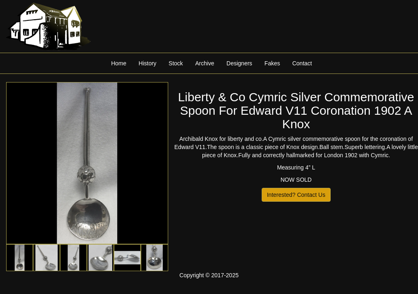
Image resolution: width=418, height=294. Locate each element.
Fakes (272, 63)
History (148, 63)
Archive (204, 63)
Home (118, 63)
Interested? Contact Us (296, 195)
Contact (302, 63)
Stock (176, 63)
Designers (239, 63)
